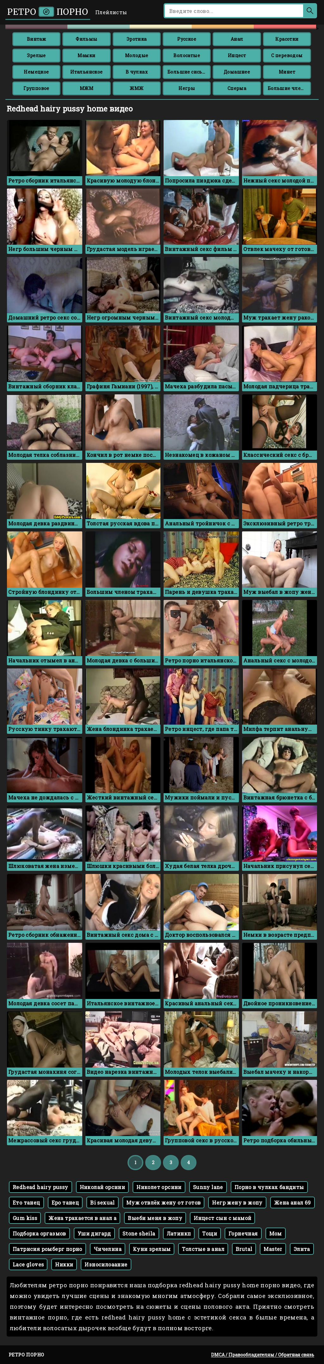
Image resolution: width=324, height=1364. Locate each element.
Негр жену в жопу (237, 1202)
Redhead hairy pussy (40, 1187)
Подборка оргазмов (39, 1233)
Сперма (236, 88)
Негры (186, 88)
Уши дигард (94, 1233)
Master (273, 1249)
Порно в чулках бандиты (269, 1187)
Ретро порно (47, 12)
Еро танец (65, 1202)
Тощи (209, 1233)
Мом (275, 1233)
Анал (237, 39)
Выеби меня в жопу (155, 1218)
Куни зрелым (152, 1249)
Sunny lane (208, 1187)
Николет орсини (159, 1187)
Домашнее (237, 72)
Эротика (137, 39)
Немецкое (36, 72)
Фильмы (86, 39)
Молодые (136, 55)
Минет (287, 72)
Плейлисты (111, 12)
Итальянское (86, 72)
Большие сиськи (188, 72)
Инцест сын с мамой (222, 1218)
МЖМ (86, 88)
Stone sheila (138, 1233)
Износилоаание (105, 1264)
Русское (186, 39)
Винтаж (36, 39)
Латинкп (179, 1233)
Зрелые (36, 55)
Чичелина (108, 1249)
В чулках (137, 72)
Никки (64, 1264)
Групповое (36, 88)
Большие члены (288, 88)
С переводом (286, 55)
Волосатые (186, 55)
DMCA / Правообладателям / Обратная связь (262, 1355)
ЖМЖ (136, 88)
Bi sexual (102, 1202)
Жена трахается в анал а (82, 1218)
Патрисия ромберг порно (47, 1249)
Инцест (237, 55)
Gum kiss (25, 1218)
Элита (302, 1249)
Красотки (286, 39)
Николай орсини (102, 1187)
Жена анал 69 (292, 1202)
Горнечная (243, 1233)
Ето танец (26, 1202)
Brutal (244, 1249)
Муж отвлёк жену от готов (163, 1202)
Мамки (86, 55)
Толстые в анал (203, 1249)
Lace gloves (28, 1264)
